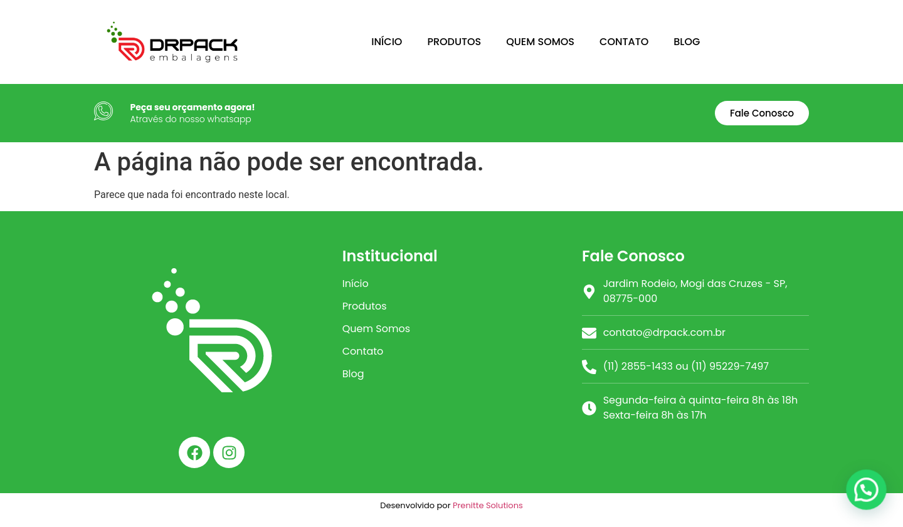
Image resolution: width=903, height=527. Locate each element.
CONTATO (623, 41)
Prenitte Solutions (488, 505)
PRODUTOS (454, 41)
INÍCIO (386, 41)
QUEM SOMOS (540, 41)
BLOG (686, 41)
